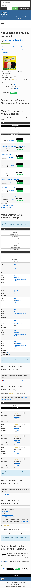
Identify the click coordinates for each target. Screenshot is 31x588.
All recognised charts (15, 249)
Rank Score (15, 259)
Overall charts (15, 236)
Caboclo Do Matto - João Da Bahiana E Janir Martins (13, 162)
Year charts (15, 240)
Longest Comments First (8, 516)
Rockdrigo (5, 380)
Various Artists (13, 40)
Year (15, 254)
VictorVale (17, 288)
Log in (2, 561)
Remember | (22, 8)
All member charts (15, 247)
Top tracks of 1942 (5, 209)
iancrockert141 (19, 380)
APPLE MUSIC (20, 139)
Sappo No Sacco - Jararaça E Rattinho (10, 187)
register (11, 471)
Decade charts (15, 238)
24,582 (18, 442)
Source (15, 261)
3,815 (18, 465)
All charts (15, 232)
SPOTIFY (13, 92)
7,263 (18, 453)
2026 (15, 264)
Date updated (15, 407)
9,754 (18, 419)
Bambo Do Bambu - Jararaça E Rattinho (10, 179)
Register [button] (15, 8)
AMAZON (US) (24, 568)
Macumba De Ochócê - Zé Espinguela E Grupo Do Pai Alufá (14, 137)
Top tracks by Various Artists (7, 205)
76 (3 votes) (11, 140)
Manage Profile (24, 521)
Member (15, 410)
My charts (15, 245)
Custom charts (15, 243)
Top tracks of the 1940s (6, 207)
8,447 (18, 430)
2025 (15, 287)
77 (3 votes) (11, 165)
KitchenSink (17, 300)
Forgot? (27, 8)
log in (6, 471)
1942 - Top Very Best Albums (20, 323)
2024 (15, 298)
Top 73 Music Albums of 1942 (20, 313)
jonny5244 (16, 428)
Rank (15, 257)
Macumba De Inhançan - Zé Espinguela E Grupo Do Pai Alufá (14, 146)
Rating (15, 130)
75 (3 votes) (11, 182)
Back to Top (15, 575)
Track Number (15, 125)
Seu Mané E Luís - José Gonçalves (9, 171)
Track (15, 127)
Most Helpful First (6, 511)
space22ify (16, 332)
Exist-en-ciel (16, 277)
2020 (15, 330)
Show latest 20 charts (15, 234)
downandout (16, 266)
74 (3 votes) (11, 157)
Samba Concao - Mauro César (8, 154)
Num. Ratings (15, 132)
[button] (2, 22)
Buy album (3, 565)
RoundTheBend (18, 343)
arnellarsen (16, 321)
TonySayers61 (17, 440)
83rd (18, 86)
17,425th (17, 88)
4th (14, 84)
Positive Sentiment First (7, 515)
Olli (15, 311)
